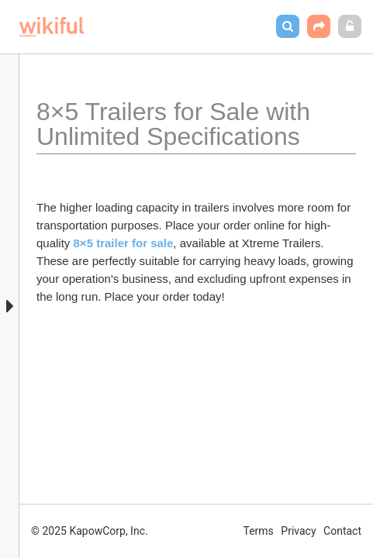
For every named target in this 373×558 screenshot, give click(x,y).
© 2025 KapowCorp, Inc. (89, 531)
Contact (342, 531)
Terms (258, 531)
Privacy (298, 531)
